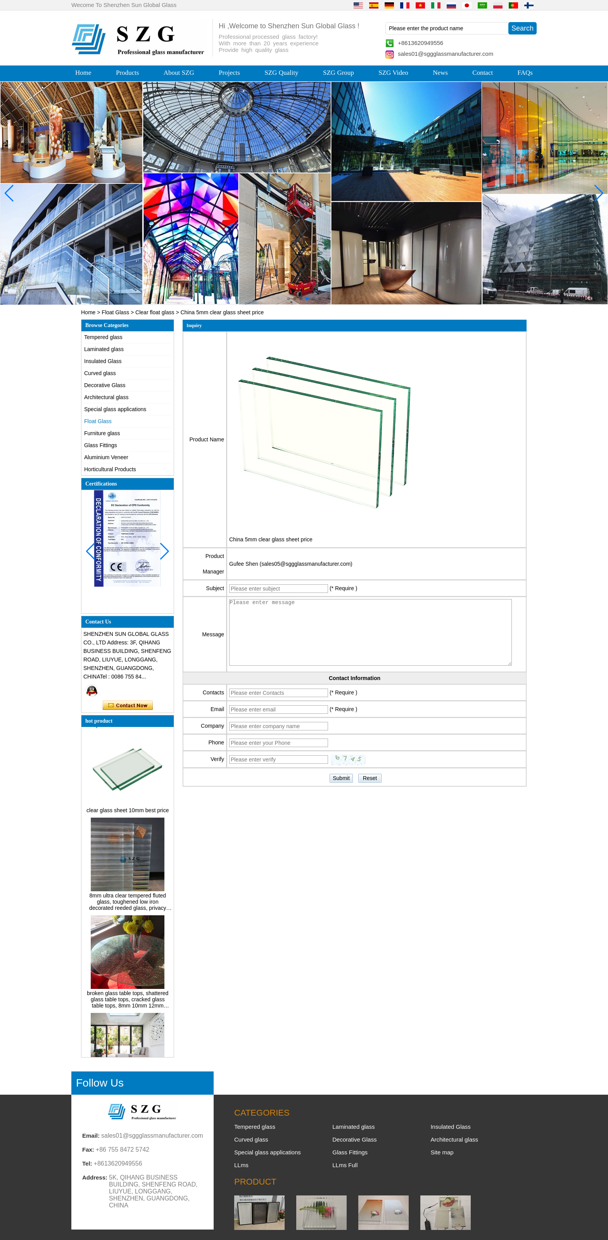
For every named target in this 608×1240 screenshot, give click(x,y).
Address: (94, 1177)
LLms (241, 1165)
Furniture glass (102, 433)
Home (83, 72)
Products (127, 72)
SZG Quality (281, 72)
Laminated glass (104, 349)
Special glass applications (115, 409)
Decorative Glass (105, 385)
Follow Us (100, 1083)
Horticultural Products (110, 469)
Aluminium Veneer (106, 457)
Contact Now (128, 706)
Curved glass (100, 373)
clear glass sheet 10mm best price (127, 812)
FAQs (525, 72)
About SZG (179, 72)
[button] (288, 298)
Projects (229, 72)
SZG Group (338, 72)
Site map (441, 1152)
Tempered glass (103, 337)
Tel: (87, 1163)
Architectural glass (106, 397)
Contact (482, 72)
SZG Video (393, 72)
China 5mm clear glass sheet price (271, 539)
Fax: (88, 1149)
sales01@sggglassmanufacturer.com (445, 53)
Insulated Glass (103, 361)
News (440, 72)
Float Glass (115, 312)
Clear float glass (154, 312)
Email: (91, 1135)
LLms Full (345, 1165)
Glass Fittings (100, 445)
